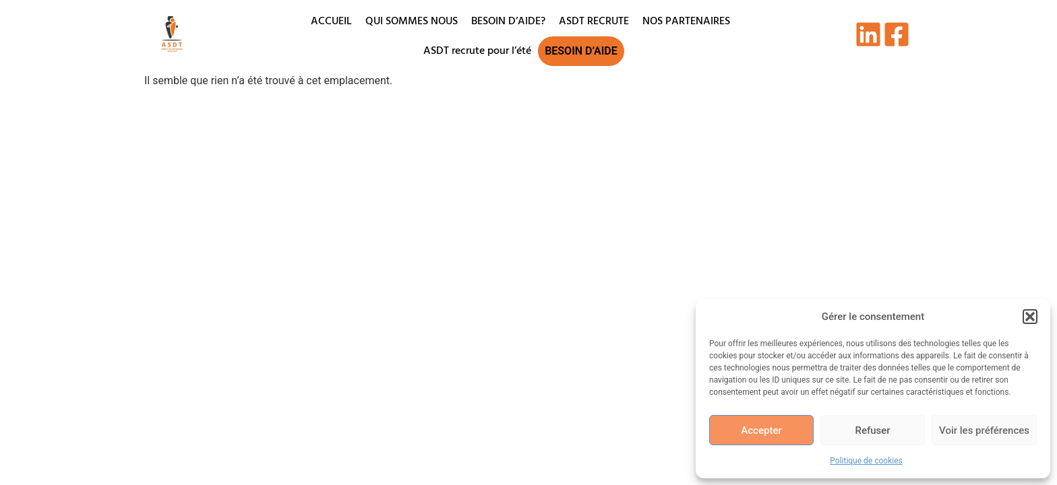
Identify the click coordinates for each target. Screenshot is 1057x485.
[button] (1030, 316)
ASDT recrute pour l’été (477, 51)
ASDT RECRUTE (594, 21)
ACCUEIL (331, 21)
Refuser (872, 430)
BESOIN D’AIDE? (508, 21)
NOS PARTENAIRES (686, 21)
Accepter (761, 430)
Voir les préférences (984, 430)
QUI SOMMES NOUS (411, 21)
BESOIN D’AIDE (581, 50)
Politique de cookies (866, 460)
